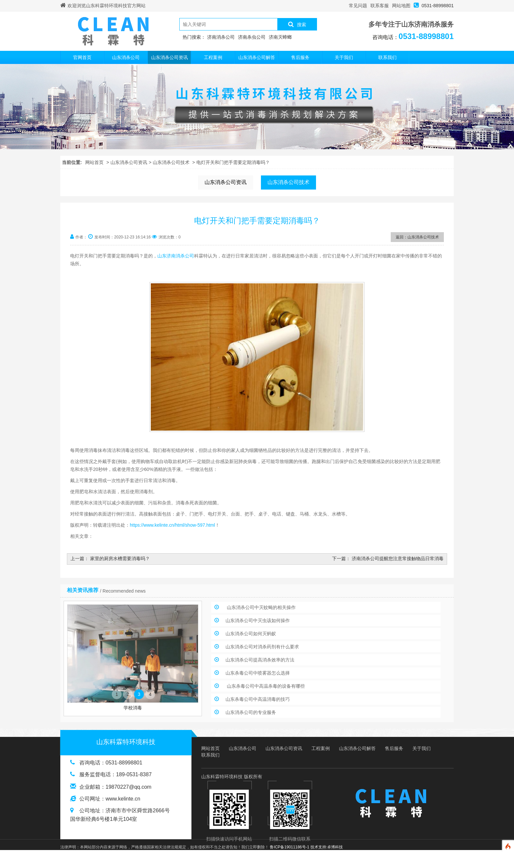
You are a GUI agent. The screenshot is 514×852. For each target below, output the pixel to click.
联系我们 (387, 57)
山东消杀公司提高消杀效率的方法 (260, 659)
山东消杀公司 (126, 57)
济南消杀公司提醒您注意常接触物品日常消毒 (398, 558)
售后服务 (300, 57)
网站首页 (94, 162)
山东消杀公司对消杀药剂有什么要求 (262, 646)
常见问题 (358, 5)
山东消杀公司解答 (256, 57)
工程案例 (213, 57)
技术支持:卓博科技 (326, 847)
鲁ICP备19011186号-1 (289, 847)
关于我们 (344, 57)
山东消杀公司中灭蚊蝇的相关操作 (261, 607)
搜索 (297, 24)
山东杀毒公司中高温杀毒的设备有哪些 (265, 686)
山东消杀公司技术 (171, 162)
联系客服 (379, 5)
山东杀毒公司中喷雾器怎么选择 (258, 673)
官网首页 (82, 57)
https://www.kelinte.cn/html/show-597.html (172, 525)
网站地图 (401, 5)
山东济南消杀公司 (175, 255)
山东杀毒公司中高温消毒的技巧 (258, 699)
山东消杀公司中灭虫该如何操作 (258, 620)
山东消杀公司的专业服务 (251, 712)
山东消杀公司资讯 (169, 57)
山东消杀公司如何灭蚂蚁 (251, 633)
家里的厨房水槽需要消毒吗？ (120, 558)
